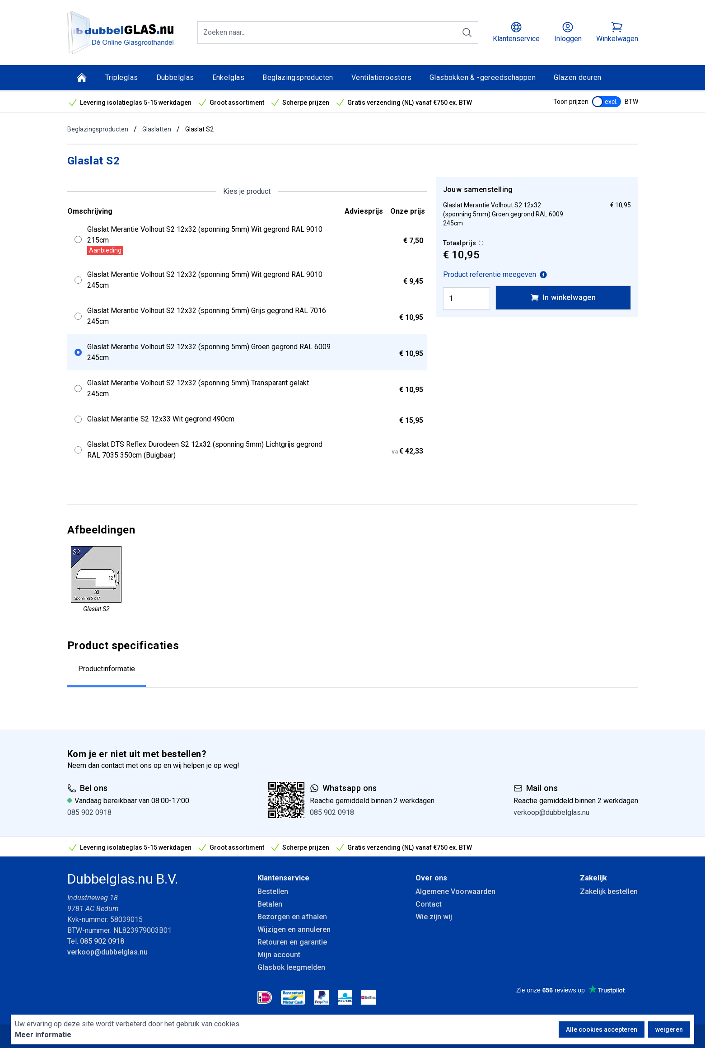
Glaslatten (156, 129)
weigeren (669, 1029)
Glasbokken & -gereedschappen (483, 77)
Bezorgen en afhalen (292, 916)
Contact (429, 904)
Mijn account (278, 954)
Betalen (269, 904)
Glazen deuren (577, 77)
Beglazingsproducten (297, 77)
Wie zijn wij (434, 916)
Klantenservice (283, 878)
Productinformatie (106, 668)
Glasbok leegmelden (291, 967)
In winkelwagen (563, 297)
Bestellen (272, 891)
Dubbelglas (175, 77)
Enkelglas (228, 77)
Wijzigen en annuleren (294, 929)
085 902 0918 (89, 812)
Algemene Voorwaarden (455, 891)
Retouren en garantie (292, 942)
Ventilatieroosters (381, 77)
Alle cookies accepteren (601, 1029)
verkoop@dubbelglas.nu (551, 812)
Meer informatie (43, 1034)
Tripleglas (121, 77)
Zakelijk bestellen (609, 891)
